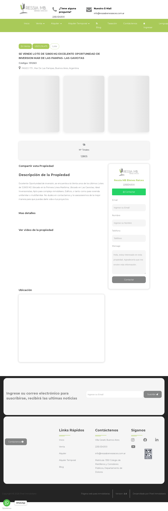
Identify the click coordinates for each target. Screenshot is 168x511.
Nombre (116, 215)
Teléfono (116, 230)
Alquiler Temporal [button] (78, 23)
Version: (121, 493)
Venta (62, 446)
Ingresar (148, 25)
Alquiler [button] (55, 23)
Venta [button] (39, 23)
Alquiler (62, 453)
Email (115, 200)
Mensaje (116, 246)
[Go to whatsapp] (6, 502)
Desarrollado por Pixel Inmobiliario (149, 493)
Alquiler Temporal (67, 460)
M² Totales (84, 151)
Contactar (129, 192)
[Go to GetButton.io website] (6, 508)
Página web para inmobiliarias (95, 493)
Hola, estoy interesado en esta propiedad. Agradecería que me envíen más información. (129, 262)
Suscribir (152, 394)
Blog (98, 25)
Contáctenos (130, 23)
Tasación (112, 23)
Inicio (27, 23)
